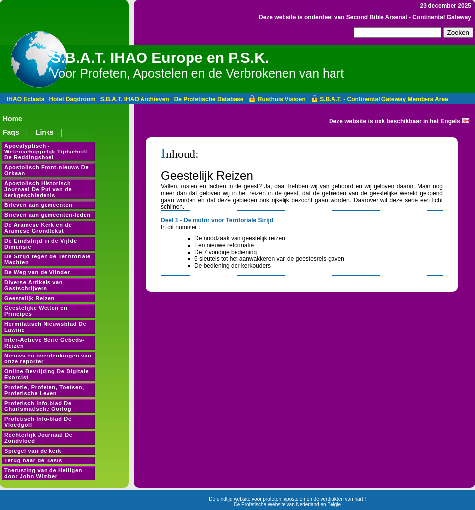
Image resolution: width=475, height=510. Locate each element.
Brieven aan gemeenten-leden (47, 215)
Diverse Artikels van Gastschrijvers (33, 285)
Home (12, 119)
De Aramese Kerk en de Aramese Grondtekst (38, 228)
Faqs (11, 132)
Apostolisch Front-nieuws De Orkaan (46, 170)
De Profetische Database (209, 99)
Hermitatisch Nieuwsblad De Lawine (45, 327)
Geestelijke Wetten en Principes (36, 311)
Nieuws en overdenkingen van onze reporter (48, 358)
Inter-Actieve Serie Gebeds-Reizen (44, 343)
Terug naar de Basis (33, 460)
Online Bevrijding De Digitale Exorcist (46, 374)
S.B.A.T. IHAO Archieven (134, 99)
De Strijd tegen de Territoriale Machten (47, 259)
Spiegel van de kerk (32, 451)
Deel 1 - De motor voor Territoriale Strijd (217, 220)
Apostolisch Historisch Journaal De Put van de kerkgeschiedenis (38, 189)
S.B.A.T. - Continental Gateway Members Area (379, 99)
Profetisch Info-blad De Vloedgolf (38, 422)
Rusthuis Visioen (276, 99)
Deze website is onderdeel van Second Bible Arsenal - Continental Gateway (365, 17)
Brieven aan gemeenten (38, 205)
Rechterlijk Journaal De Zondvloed (38, 438)
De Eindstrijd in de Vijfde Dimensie (40, 244)
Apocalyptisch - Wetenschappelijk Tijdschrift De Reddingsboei (45, 151)
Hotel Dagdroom (72, 99)
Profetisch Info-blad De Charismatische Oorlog (38, 406)
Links (45, 132)
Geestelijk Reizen (29, 298)
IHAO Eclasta (25, 99)
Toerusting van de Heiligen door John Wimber (43, 473)
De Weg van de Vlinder (37, 272)
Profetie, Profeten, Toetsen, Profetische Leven (44, 390)
